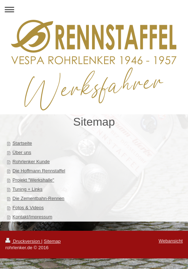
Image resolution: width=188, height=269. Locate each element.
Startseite (22, 143)
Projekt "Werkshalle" (33, 180)
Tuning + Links (27, 189)
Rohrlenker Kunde (31, 161)
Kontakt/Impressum (32, 216)
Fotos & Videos (28, 207)
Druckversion (23, 241)
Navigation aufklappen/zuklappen (94, 9)
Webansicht (171, 241)
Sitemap (52, 241)
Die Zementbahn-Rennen (38, 198)
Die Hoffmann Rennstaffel (38, 170)
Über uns (21, 152)
